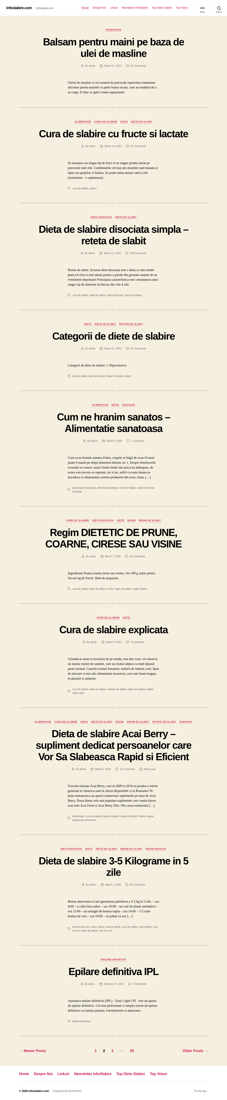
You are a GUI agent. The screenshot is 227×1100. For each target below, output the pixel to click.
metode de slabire (117, 689)
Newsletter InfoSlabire (135, 7)
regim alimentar (146, 487)
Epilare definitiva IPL (114, 971)
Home (85, 7)
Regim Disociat (114, 376)
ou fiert (76, 930)
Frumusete (113, 29)
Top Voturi (182, 7)
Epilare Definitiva (113, 959)
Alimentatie (83, 121)
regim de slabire (123, 589)
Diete (124, 121)
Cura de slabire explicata (113, 629)
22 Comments (138, 146)
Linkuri (114, 7)
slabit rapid (78, 693)
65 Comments (137, 884)
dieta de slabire (97, 295)
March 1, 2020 (113, 884)
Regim (131, 520)
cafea (94, 927)
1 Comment (137, 441)
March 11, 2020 (112, 348)
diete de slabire (96, 376)
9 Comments (140, 984)
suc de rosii (105, 930)
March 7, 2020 (113, 556)
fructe (110, 589)
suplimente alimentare (84, 820)
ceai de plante (113, 927)
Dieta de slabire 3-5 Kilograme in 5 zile (113, 866)
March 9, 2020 (114, 441)
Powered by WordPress (67, 1091)
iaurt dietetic (145, 927)
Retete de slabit (131, 324)
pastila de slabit (128, 816)
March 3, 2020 (103, 769)
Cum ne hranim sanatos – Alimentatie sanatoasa (113, 422)
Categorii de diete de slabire (113, 336)
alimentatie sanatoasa (84, 487)
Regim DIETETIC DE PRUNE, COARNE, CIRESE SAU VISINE (113, 538)
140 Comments (138, 253)
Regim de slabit (150, 520)
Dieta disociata (101, 217)
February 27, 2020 (114, 984)
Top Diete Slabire (162, 7)
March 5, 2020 (113, 642)
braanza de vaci (80, 927)
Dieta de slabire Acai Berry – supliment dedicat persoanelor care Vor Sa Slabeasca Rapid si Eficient (113, 745)
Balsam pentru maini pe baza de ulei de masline (113, 47)
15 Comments (127, 769)
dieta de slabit (79, 376)
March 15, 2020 (113, 146)
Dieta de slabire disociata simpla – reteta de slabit (113, 235)
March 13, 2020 (112, 253)
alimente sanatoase (107, 487)
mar (156, 927)
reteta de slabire (133, 295)
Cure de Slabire (105, 121)
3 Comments (137, 642)
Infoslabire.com (19, 8)
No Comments (138, 65)
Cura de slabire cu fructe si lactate (113, 133)
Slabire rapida (145, 816)
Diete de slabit (141, 121)
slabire (92, 188)
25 (132, 1051)
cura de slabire (80, 188)
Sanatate (128, 404)
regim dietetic (140, 589)
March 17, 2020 (112, 65)
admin (92, 65)
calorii (101, 927)
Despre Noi (99, 7)
